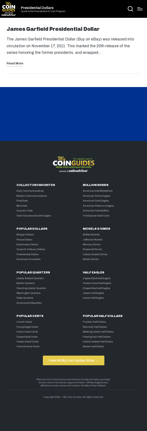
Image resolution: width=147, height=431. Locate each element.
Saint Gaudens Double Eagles (33, 215)
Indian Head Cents (27, 331)
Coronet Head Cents (27, 346)
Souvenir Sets (24, 210)
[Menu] (140, 8)
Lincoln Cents (24, 321)
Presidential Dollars (37, 8)
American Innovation (28, 259)
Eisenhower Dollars (27, 244)
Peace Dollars (24, 239)
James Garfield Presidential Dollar (53, 29)
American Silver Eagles (96, 196)
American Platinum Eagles (98, 205)
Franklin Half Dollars (94, 321)
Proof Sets (22, 200)
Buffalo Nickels (91, 234)
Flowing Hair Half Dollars (97, 336)
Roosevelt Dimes (92, 249)
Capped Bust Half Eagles (97, 278)
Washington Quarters (28, 293)
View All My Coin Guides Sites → (73, 360)
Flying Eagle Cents (27, 327)
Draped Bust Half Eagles (96, 288)
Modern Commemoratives (31, 196)
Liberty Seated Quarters (30, 278)
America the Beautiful (29, 303)
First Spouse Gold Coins (96, 215)
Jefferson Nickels (92, 239)
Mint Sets (21, 205)
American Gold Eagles (96, 200)
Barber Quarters (25, 283)
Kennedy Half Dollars (95, 327)
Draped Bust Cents (26, 336)
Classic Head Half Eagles (97, 283)
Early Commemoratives (30, 190)
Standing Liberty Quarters (31, 288)
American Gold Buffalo (96, 210)
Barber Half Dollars (93, 346)
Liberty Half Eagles (93, 293)
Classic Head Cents (27, 341)
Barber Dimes (90, 259)
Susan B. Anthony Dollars (30, 249)
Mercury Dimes (91, 244)
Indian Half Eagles (93, 297)
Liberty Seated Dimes (95, 254)
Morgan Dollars (25, 234)
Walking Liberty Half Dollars (98, 331)
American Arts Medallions (98, 190)
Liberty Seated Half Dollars (98, 341)
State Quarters (24, 297)
